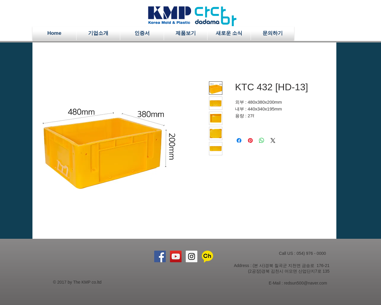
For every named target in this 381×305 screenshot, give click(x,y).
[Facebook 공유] (239, 140)
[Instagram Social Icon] (191, 256)
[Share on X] (273, 140)
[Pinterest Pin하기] (250, 140)
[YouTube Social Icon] (176, 256)
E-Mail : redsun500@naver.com (298, 283)
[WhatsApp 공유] (261, 140)
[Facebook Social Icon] (160, 256)
